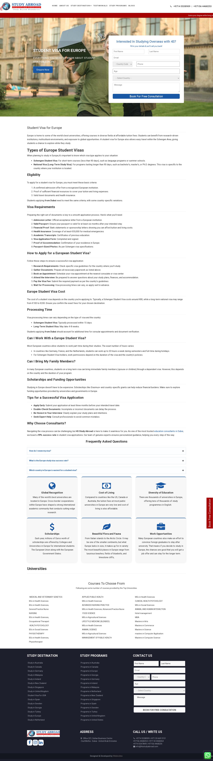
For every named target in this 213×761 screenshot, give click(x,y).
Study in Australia (35, 663)
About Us (64, 6)
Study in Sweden (35, 703)
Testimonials (100, 6)
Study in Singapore (36, 687)
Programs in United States (92, 720)
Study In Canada (35, 667)
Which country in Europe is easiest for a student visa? (53, 470)
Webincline (118, 756)
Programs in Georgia (89, 675)
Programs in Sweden (90, 708)
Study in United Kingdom (38, 691)
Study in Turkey (34, 712)
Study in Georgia (35, 708)
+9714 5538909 (181, 6)
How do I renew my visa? (40, 451)
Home (54, 6)
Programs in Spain (88, 703)
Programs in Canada (89, 667)
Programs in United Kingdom (93, 716)
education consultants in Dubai (168, 431)
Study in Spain (34, 699)
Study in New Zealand (37, 683)
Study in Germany (35, 671)
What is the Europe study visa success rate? (48, 461)
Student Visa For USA (37, 695)
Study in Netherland (36, 720)
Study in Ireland (34, 679)
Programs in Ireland (89, 683)
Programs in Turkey (89, 712)
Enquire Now (43, 69)
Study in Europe (34, 716)
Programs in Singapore (90, 699)
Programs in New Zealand (92, 695)
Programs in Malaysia (90, 687)
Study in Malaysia (35, 675)
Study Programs (118, 6)
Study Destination (80, 6)
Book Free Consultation (209, 513)
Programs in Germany (90, 679)
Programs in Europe (89, 671)
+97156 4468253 (202, 6)
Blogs (132, 6)
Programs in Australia (90, 663)
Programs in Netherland (91, 691)
